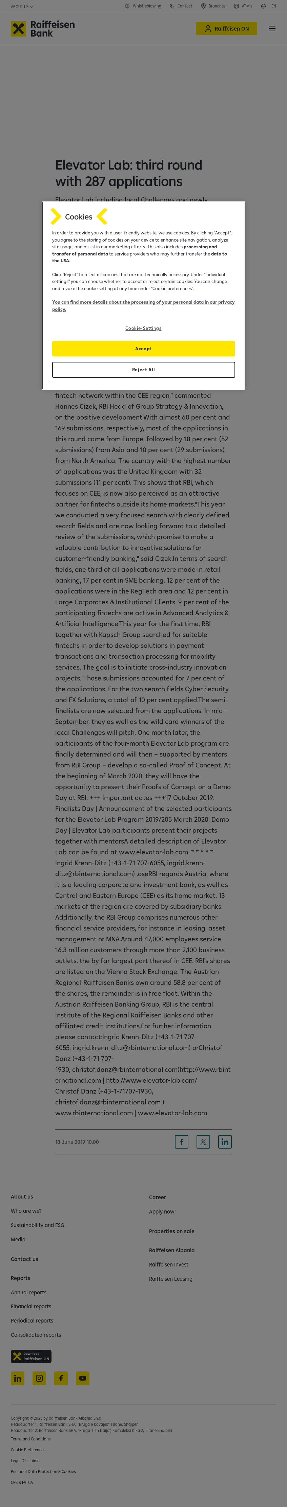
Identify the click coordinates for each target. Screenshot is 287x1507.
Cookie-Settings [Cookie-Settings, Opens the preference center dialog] (143, 328)
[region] (143, 295)
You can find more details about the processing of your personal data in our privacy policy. (143, 305)
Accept (143, 348)
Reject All (143, 370)
